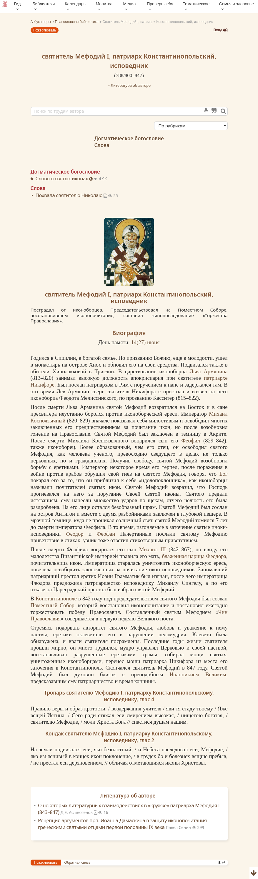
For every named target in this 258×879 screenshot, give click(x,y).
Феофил (190, 440)
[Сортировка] (191, 125)
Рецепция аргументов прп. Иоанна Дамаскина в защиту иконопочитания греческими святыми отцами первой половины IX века (122, 823)
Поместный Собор (52, 605)
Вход (221, 30)
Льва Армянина (208, 371)
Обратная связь (77, 862)
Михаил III (152, 549)
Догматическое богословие (129, 138)
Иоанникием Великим (197, 674)
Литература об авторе (129, 85)
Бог (223, 474)
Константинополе (56, 598)
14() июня (145, 342)
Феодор (75, 534)
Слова (101, 145)
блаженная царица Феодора (194, 556)
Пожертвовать (44, 30)
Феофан (105, 534)
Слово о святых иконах (62, 178)
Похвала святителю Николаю (72, 195)
